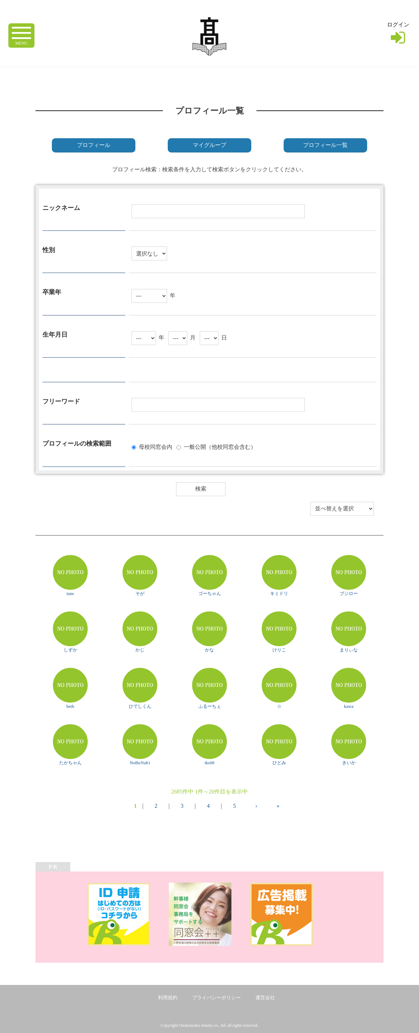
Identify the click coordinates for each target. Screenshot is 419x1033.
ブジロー (349, 593)
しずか (70, 649)
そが (139, 593)
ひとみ (279, 762)
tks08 (209, 762)
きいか (349, 762)
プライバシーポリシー (216, 997)
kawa (348, 706)
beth (70, 706)
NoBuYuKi (140, 762)
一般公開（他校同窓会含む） (220, 446)
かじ (139, 649)
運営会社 (265, 997)
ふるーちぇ (209, 706)
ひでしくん (140, 706)
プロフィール (93, 145)
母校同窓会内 (155, 446)
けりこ (279, 649)
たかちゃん (70, 762)
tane (70, 593)
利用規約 (167, 997)
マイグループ (209, 145)
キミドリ (279, 593)
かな (209, 649)
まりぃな (349, 649)
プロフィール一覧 (325, 145)
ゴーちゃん (209, 593)
